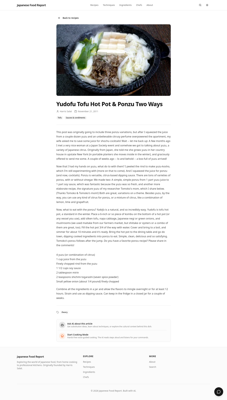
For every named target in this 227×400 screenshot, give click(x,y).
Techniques (109, 5)
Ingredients (125, 5)
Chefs (139, 5)
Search (152, 366)
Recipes (94, 5)
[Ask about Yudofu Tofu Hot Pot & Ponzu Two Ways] (218, 391)
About (149, 5)
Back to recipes (68, 17)
